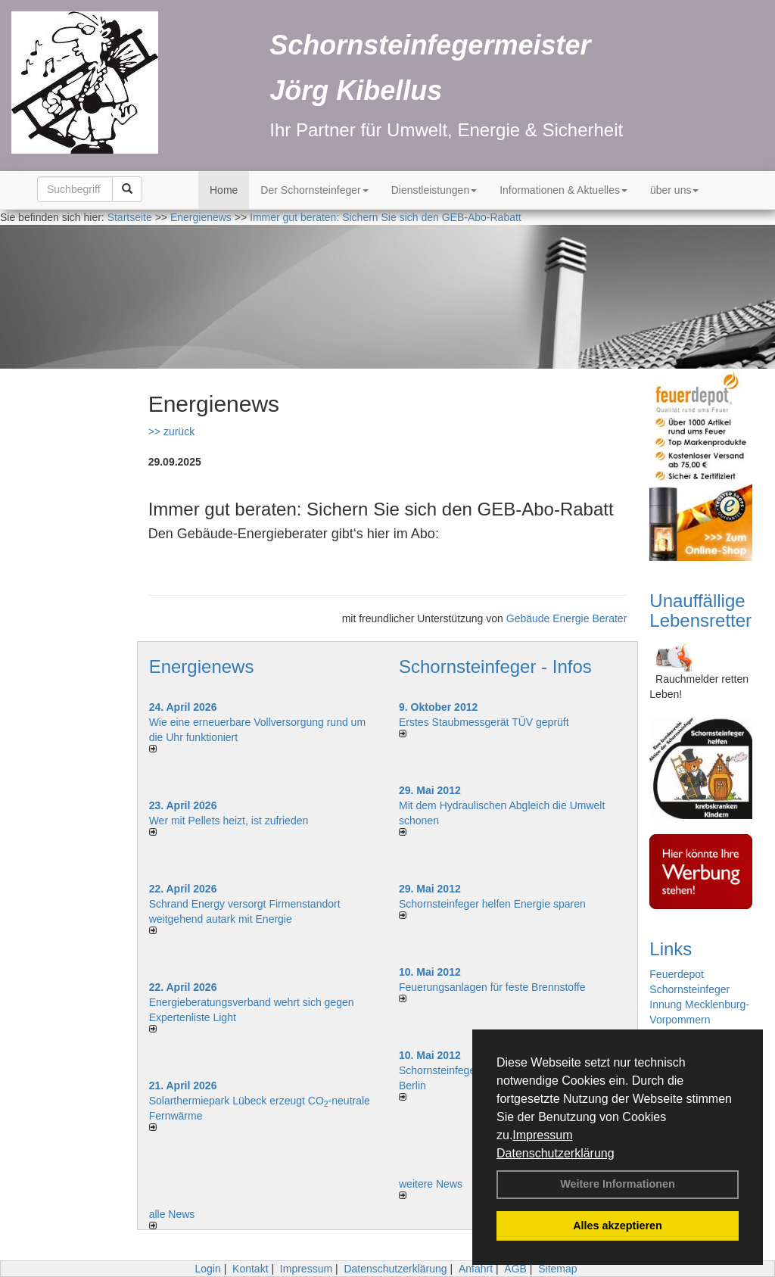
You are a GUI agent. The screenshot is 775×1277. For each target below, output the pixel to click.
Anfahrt (476, 1269)
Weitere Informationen (617, 1184)
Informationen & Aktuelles (563, 190)
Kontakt (250, 1269)
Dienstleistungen (434, 190)
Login (207, 1269)
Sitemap (557, 1269)
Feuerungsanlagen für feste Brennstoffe (492, 987)
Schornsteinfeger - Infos (495, 666)
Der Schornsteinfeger (314, 190)
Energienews (201, 666)
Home (224, 190)
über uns (674, 190)
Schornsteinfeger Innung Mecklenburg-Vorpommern (699, 1004)
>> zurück (171, 431)
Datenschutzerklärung (555, 1153)
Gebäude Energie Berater (566, 618)
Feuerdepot (676, 974)
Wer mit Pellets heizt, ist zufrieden (229, 820)
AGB (515, 1269)
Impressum (542, 1135)
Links (670, 949)
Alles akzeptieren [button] (617, 1225)
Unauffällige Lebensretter (700, 610)
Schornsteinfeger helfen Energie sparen (492, 904)
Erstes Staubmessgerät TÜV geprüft (484, 722)
